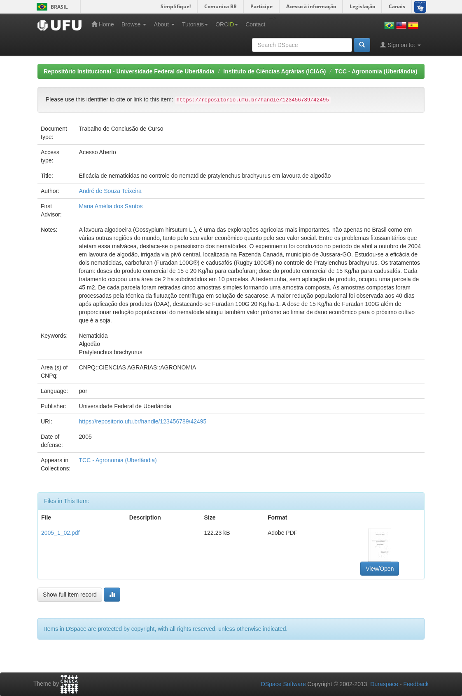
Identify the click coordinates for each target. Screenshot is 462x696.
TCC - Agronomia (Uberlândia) (376, 71)
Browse (134, 24)
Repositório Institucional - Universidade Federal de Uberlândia (129, 71)
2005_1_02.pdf (60, 532)
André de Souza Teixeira (110, 191)
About (164, 24)
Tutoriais (195, 24)
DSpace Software (283, 684)
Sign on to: (400, 44)
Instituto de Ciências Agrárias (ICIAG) (274, 71)
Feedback (416, 684)
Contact (255, 24)
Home (102, 24)
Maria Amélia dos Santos (111, 206)
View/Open (380, 568)
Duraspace (384, 684)
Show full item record (70, 594)
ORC (226, 24)
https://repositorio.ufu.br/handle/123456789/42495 (143, 421)
